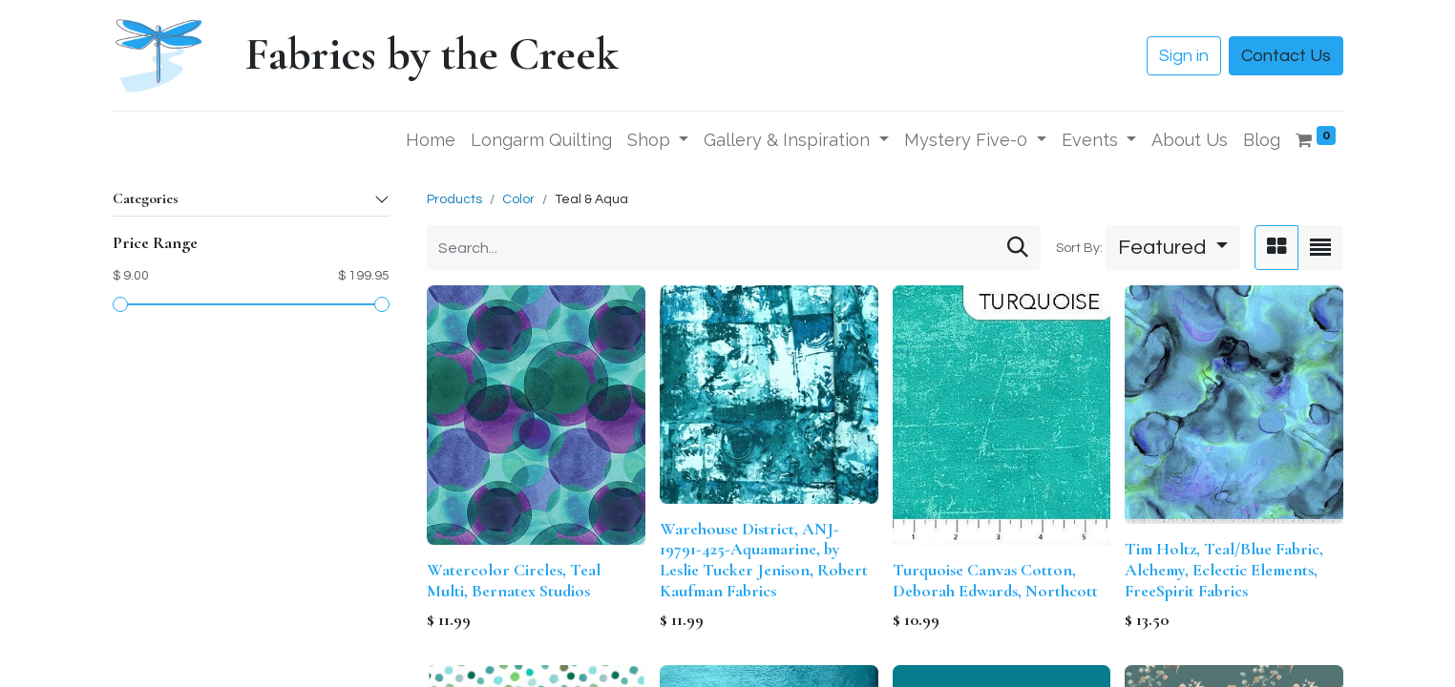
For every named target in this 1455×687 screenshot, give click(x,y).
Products (454, 199)
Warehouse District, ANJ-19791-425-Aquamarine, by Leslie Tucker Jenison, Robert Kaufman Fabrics (764, 559)
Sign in (1184, 56)
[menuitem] (430, 139)
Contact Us (1286, 56)
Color (518, 199)
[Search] (1018, 247)
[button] (1173, 247)
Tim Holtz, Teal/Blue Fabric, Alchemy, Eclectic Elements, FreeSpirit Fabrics (1224, 569)
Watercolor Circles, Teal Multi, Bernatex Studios (514, 580)
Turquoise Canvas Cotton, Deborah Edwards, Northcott (995, 580)
